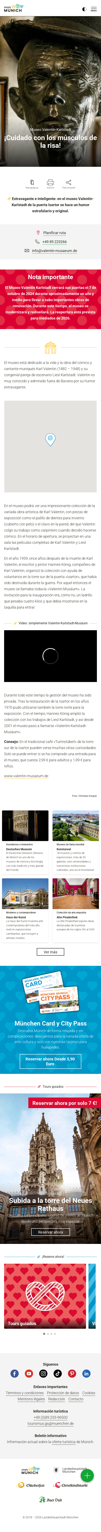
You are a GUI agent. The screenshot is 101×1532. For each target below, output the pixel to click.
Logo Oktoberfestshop (30, 1485)
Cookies (88, 1393)
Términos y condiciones (25, 1393)
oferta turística (64, 1442)
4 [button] (54, 1334)
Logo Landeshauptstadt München (70, 1470)
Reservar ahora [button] (50, 1232)
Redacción (56, 1399)
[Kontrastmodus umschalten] (84, 8)
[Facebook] (14, 1374)
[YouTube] (29, 1374)
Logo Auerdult (50, 1499)
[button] (50, 440)
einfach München (14, 8)
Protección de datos (63, 1393)
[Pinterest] (72, 1374)
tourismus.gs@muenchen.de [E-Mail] (51, 1423)
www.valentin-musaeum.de (26, 776)
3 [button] (51, 1334)
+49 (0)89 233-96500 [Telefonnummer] (51, 1417)
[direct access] (87, 1475)
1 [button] (44, 1334)
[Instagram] (43, 1374)
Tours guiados (53, 1087)
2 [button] (47, 1334)
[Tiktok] (58, 1374)
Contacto (75, 1399)
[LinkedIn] (86, 1374)
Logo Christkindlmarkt (70, 1485)
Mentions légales (31, 1399)
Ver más (50, 952)
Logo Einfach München (30, 1470)
